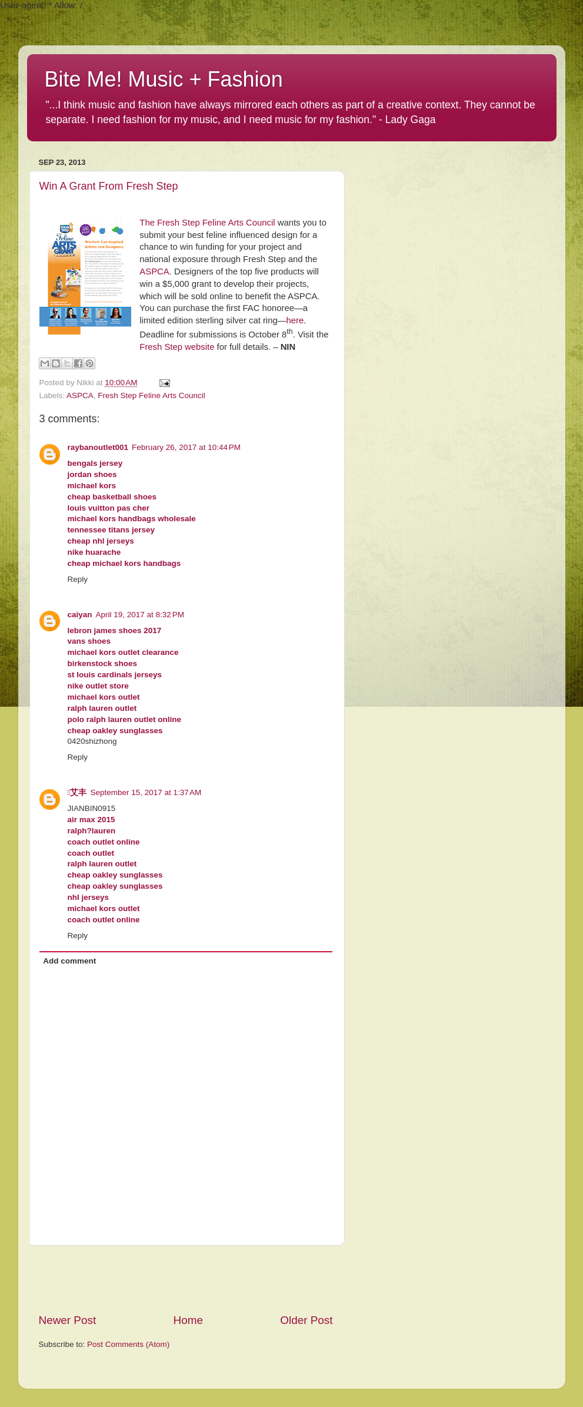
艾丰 (77, 792)
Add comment (69, 960)
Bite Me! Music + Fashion (164, 79)
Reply (78, 579)
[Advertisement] (186, 1279)
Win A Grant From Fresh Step (108, 186)
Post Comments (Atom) (128, 1344)
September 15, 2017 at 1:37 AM (145, 792)
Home (188, 1320)
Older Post (306, 1320)
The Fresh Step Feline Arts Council (207, 222)
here (295, 320)
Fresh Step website (176, 347)
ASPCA (154, 271)
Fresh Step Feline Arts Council (151, 395)
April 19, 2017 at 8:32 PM (140, 614)
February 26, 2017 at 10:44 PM (186, 447)
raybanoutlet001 (98, 447)
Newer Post (67, 1320)
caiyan (80, 614)
